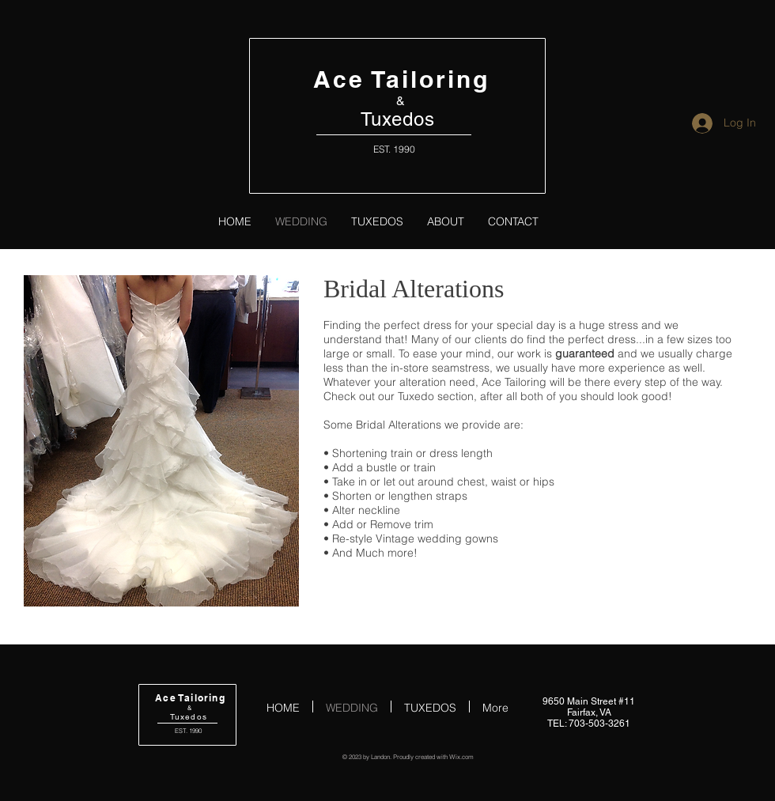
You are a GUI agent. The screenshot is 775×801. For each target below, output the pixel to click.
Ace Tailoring (401, 79)
